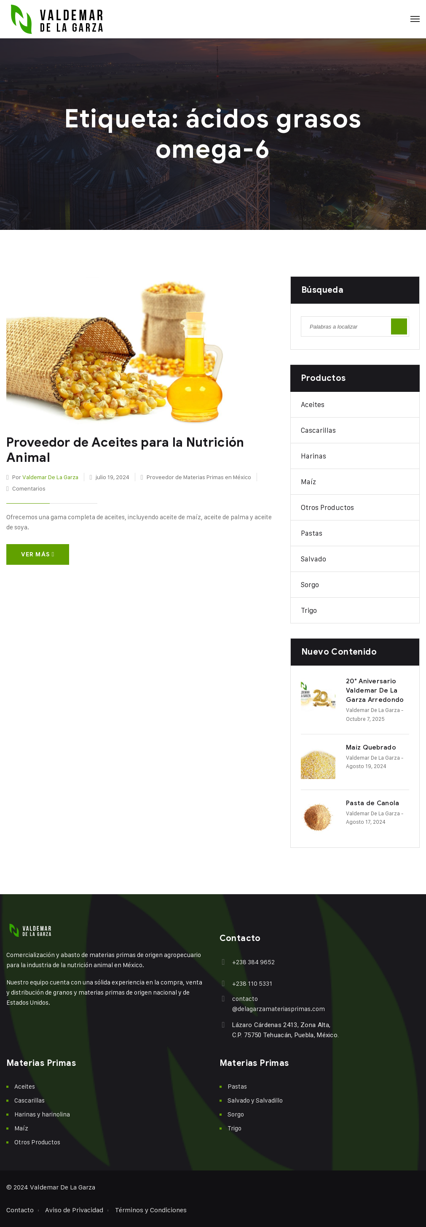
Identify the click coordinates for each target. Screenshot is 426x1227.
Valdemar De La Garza (50, 476)
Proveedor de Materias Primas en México (199, 476)
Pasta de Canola (372, 803)
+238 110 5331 (252, 983)
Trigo (309, 610)
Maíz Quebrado (371, 747)
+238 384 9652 (253, 962)
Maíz (308, 481)
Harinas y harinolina (42, 1114)
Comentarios (29, 488)
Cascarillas (318, 430)
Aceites (312, 404)
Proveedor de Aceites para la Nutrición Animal (125, 450)
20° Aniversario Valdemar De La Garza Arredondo (375, 690)
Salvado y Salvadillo (255, 1100)
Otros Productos (327, 507)
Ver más (37, 554)
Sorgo (310, 584)
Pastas (311, 533)
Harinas (313, 456)
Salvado (313, 559)
